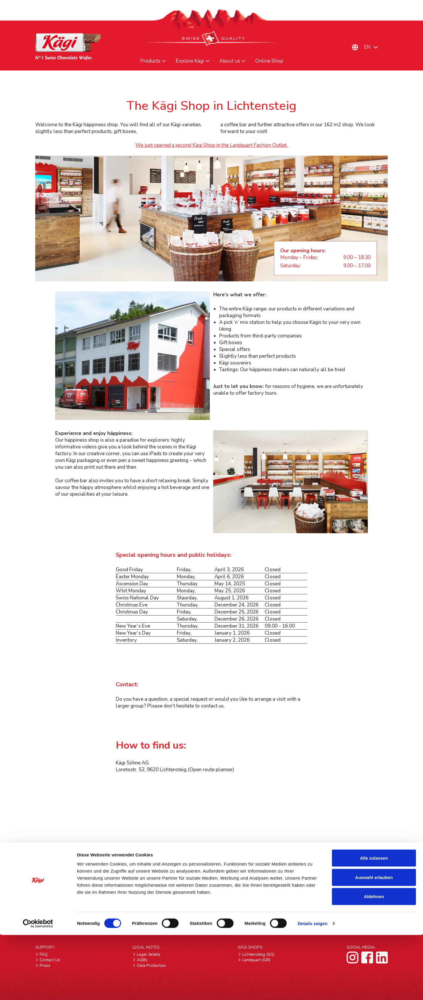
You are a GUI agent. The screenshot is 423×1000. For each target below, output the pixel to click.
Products (150, 61)
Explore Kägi (190, 61)
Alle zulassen (374, 922)
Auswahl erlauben (374, 942)
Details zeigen (312, 988)
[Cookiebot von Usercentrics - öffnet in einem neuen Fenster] (38, 988)
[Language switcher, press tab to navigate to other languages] (374, 47)
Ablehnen (374, 961)
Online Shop (269, 61)
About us (229, 61)
